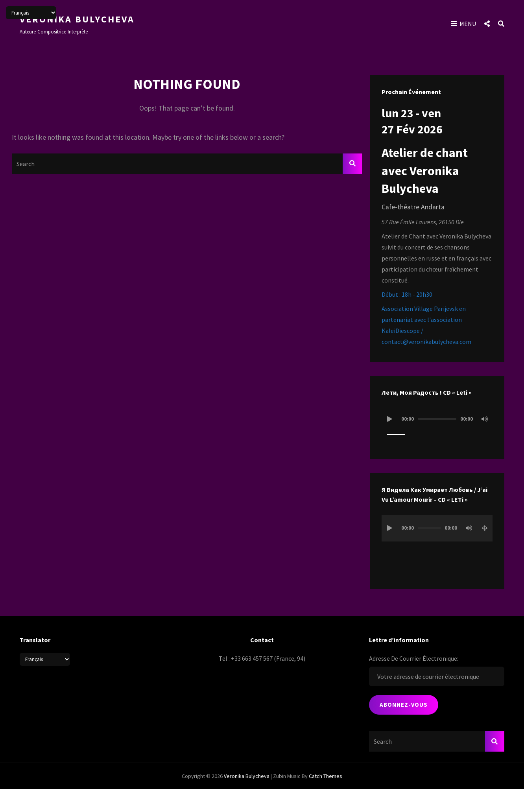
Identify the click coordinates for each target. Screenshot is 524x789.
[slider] (437, 419)
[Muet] (485, 419)
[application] (437, 426)
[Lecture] (389, 419)
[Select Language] (45, 659)
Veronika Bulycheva (77, 19)
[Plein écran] (485, 528)
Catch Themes (325, 776)
